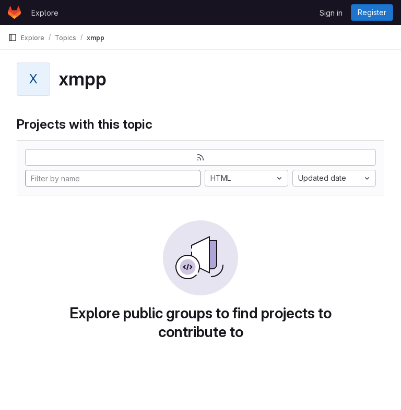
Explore (44, 12)
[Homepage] (14, 12)
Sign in (331, 12)
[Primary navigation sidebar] (12, 37)
